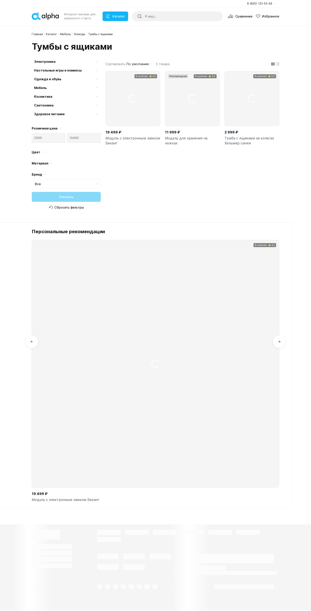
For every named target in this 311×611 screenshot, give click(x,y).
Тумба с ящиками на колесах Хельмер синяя (250, 141)
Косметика (43, 97)
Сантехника (44, 105)
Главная (37, 34)
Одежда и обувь (47, 79)
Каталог (51, 34)
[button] (261, 3)
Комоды (79, 34)
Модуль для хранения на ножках (186, 141)
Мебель (65, 34)
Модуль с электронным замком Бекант (133, 141)
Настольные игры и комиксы (58, 70)
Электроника (45, 62)
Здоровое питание (49, 114)
